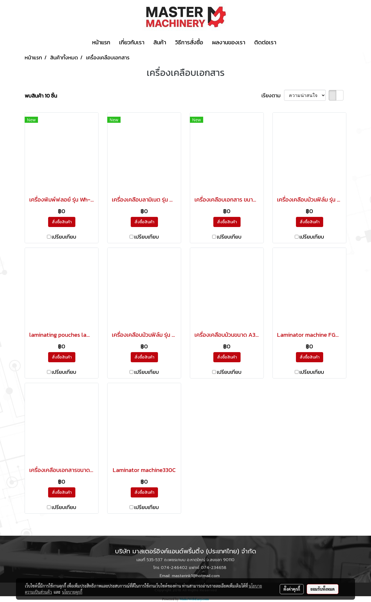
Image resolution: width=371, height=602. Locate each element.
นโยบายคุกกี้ (72, 591)
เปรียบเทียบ (64, 237)
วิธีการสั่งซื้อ (189, 42)
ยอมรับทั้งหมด (322, 589)
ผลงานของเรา (228, 42)
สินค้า (159, 42)
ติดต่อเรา (265, 42)
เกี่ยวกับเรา (131, 42)
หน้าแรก (101, 42)
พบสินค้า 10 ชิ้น (41, 96)
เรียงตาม (272, 95)
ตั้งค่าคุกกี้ (291, 589)
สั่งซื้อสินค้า (62, 222)
